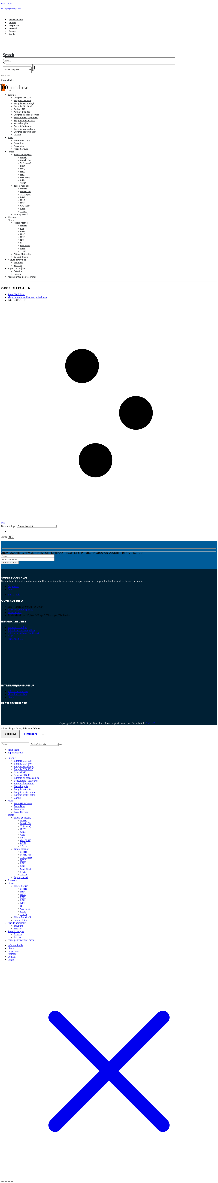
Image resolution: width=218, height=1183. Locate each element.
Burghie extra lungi (24, 99)
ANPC (11, 632)
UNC (22, 165)
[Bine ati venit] (109, 74)
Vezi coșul (10, 730)
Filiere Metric (21, 219)
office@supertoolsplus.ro (20, 606)
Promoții (13, 28)
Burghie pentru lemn (25, 125)
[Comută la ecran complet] (5, 1178)
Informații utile (16, 19)
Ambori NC (19, 105)
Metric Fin (25, 156)
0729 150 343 (14, 608)
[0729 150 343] (109, 4)
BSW (22, 162)
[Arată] (11, 533)
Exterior (18, 267)
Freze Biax (19, 139)
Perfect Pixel (152, 719)
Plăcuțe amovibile (17, 256)
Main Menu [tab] (13, 746)
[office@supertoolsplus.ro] (109, 8)
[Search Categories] (17, 66)
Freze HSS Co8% (22, 136)
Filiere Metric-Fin (22, 250)
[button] (8, 51)
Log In (12, 34)
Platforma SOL (15, 635)
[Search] (33, 64)
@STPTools (14, 591)
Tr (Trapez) (25, 190)
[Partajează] (9, 1178)
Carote (17, 131)
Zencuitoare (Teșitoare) (26, 113)
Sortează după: (9, 522)
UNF (22, 168)
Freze (10, 133)
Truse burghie (21, 119)
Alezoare (12, 213)
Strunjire (18, 259)
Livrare (12, 22)
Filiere (11, 216)
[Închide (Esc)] (12, 1178)
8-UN (22, 176)
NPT (22, 170)
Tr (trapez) (25, 159)
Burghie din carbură (24, 116)
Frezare (18, 261)
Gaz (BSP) (25, 173)
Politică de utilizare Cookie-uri (23, 629)
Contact (12, 31)
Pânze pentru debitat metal (22, 273)
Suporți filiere (21, 253)
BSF (22, 224)
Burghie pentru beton (25, 128)
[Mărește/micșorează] (2, 1178)
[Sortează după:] (37, 522)
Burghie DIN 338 (22, 94)
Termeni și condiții (17, 623)
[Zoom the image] (109, 649)
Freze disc (19, 142)
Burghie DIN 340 (22, 96)
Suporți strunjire (16, 264)
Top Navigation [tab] (15, 749)
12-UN (23, 179)
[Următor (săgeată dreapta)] (5, 1181)
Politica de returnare (18, 687)
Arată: (4, 533)
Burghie (12, 91)
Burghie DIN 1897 (23, 102)
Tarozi (11, 148)
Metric (23, 153)
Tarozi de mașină (23, 150)
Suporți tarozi (21, 210)
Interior (18, 270)
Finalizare (30, 730)
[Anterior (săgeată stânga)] (2, 1181)
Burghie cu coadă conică (26, 111)
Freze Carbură (21, 145)
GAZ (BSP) (25, 202)
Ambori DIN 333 (22, 108)
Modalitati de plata (17, 690)
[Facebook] (6, 14)
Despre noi (14, 25)
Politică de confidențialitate (21, 626)
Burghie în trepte (23, 122)
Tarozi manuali (21, 182)
